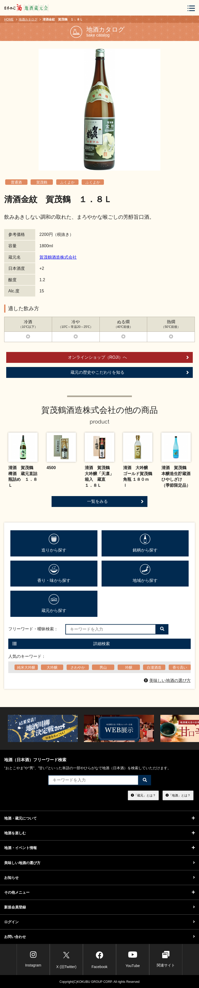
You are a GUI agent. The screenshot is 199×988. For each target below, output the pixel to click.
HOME (8, 19)
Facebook (99, 959)
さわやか (77, 667)
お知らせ (99, 878)
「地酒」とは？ (178, 795)
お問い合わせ (99, 937)
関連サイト (166, 959)
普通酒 (16, 182)
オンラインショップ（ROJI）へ (128, 357)
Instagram (33, 959)
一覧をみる (115, 501)
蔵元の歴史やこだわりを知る (129, 372)
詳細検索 (61, 643)
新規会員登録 (99, 907)
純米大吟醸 (26, 667)
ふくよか (67, 182)
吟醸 (128, 667)
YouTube (132, 959)
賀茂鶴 (41, 182)
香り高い (180, 667)
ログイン (99, 922)
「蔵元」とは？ (143, 795)
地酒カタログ (28, 19)
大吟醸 (52, 667)
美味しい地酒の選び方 (167, 680)
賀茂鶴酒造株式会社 (58, 257)
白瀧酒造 (154, 667)
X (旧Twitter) (66, 959)
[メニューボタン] (191, 8)
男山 (103, 667)
